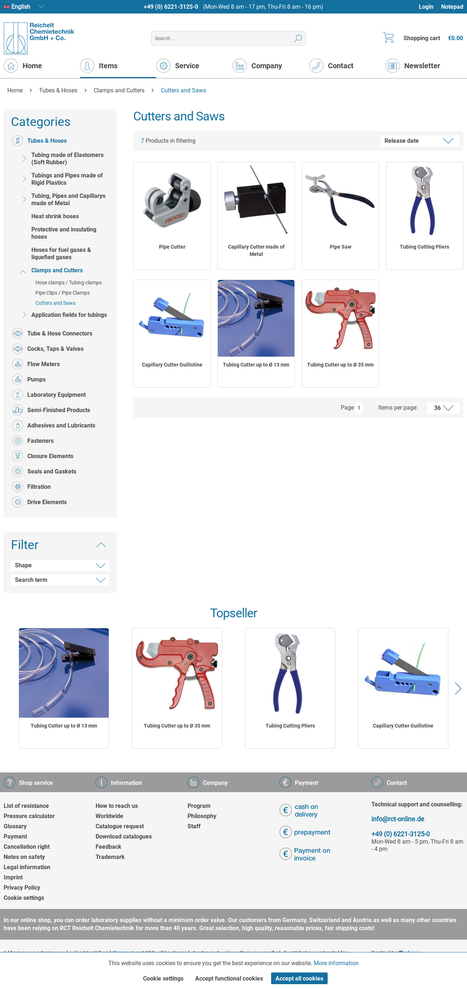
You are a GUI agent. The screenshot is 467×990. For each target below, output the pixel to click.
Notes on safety (24, 856)
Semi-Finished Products (51, 409)
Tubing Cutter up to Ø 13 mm (256, 365)
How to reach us (117, 805)
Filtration (31, 486)
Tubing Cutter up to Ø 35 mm (340, 365)
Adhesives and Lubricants (53, 425)
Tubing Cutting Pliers (424, 247)
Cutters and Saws (55, 303)
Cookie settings (24, 897)
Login (426, 6)
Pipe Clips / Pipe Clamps (62, 293)
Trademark (110, 856)
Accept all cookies (299, 978)
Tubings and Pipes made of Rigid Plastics (61, 179)
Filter (25, 544)
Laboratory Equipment (49, 394)
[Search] (298, 38)
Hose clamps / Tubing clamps (68, 282)
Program (199, 805)
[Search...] (228, 38)
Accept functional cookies (229, 978)
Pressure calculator (29, 816)
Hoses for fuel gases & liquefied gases (61, 253)
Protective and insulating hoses (63, 233)
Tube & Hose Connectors (52, 333)
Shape (23, 565)
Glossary (15, 826)
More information (336, 963)
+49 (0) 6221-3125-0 (171, 6)
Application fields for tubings (63, 314)
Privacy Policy (22, 887)
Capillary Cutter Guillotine (172, 365)
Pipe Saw (340, 247)
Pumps (29, 379)
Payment (15, 836)
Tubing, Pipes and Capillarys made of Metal (62, 199)
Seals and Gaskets (44, 471)
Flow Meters (36, 363)
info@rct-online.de (397, 819)
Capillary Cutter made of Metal (256, 250)
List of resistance (26, 805)
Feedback (108, 846)
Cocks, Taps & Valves (48, 348)
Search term (31, 579)
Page (347, 407)
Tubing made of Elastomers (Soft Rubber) (61, 158)
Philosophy (202, 816)
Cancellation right (27, 846)
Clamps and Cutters (51, 270)
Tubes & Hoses (39, 140)
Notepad (452, 6)
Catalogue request (120, 826)
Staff (194, 826)
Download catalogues (124, 836)
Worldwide (109, 816)
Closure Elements (42, 455)
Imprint (13, 877)
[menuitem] (429, 7)
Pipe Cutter (172, 247)
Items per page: (398, 407)
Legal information (27, 867)
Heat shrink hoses (55, 216)
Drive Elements (39, 501)
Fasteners (33, 440)
